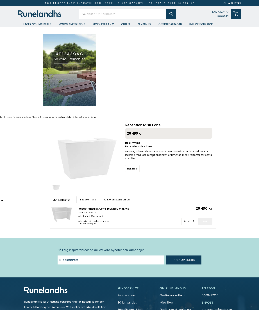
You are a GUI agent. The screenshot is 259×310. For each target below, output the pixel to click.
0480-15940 (210, 210)
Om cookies (125, 231)
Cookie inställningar (131, 246)
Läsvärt (165, 253)
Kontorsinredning (71, 24)
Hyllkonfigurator (201, 24)
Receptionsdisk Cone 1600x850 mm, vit (128, 123)
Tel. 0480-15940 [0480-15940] (231, 3)
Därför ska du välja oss (176, 224)
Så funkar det (127, 217)
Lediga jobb (168, 231)
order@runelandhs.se (217, 224)
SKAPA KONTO (220, 11)
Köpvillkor (166, 217)
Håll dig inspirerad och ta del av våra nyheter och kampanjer (101, 164)
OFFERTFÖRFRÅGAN (170, 24)
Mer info (157, 83)
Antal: (211, 135)
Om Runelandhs (171, 210)
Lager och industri (36, 24)
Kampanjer (144, 24)
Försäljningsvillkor (130, 224)
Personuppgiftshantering (135, 239)
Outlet (125, 24)
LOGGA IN (222, 16)
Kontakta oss (126, 210)
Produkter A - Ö (103, 24)
